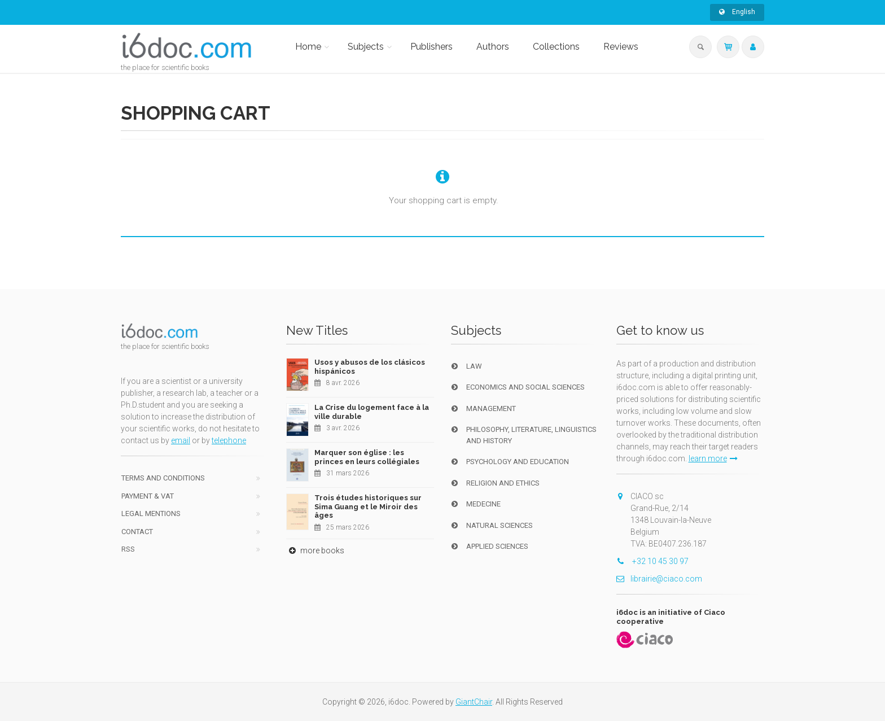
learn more (713, 458)
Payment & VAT (147, 496)
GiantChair (473, 701)
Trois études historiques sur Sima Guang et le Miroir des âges (368, 506)
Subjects (366, 46)
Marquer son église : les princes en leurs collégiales (366, 457)
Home (308, 46)
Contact (137, 531)
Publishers (431, 46)
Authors (492, 46)
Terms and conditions (163, 478)
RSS (128, 549)
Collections (556, 46)
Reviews (620, 46)
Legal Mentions (151, 513)
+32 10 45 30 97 (652, 561)
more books (315, 550)
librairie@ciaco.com (659, 578)
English (737, 12)
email (180, 440)
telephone (229, 440)
